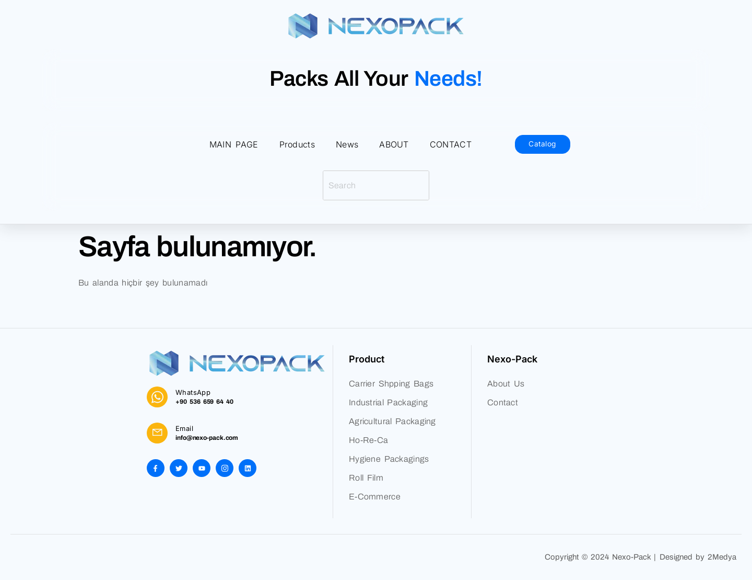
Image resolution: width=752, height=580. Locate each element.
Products (297, 144)
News (347, 144)
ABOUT (394, 144)
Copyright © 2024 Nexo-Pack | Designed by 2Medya (640, 557)
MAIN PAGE (233, 144)
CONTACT (451, 144)
